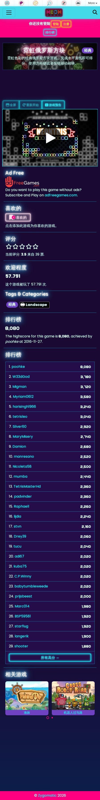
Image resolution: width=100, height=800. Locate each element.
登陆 (56, 24)
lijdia (17, 516)
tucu (17, 546)
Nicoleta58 (22, 466)
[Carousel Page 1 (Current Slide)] (47, 717)
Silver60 (19, 426)
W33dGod (21, 376)
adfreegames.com (61, 195)
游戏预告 (53, 105)
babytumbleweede (31, 586)
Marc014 (22, 606)
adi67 (19, 556)
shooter (21, 646)
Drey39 (20, 536)
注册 (66, 24)
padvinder (23, 496)
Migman (19, 386)
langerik (22, 636)
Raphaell (21, 506)
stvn (17, 526)
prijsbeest (23, 596)
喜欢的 (18, 217)
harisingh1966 (24, 406)
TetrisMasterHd (27, 486)
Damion (19, 446)
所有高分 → (50, 657)
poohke (18, 366)
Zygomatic (47, 795)
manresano (24, 456)
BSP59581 (23, 616)
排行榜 (50, 32)
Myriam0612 (23, 396)
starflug (21, 626)
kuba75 (20, 566)
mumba (20, 476)
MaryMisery (23, 436)
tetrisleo (20, 416)
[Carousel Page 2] (52, 717)
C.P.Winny (22, 576)
